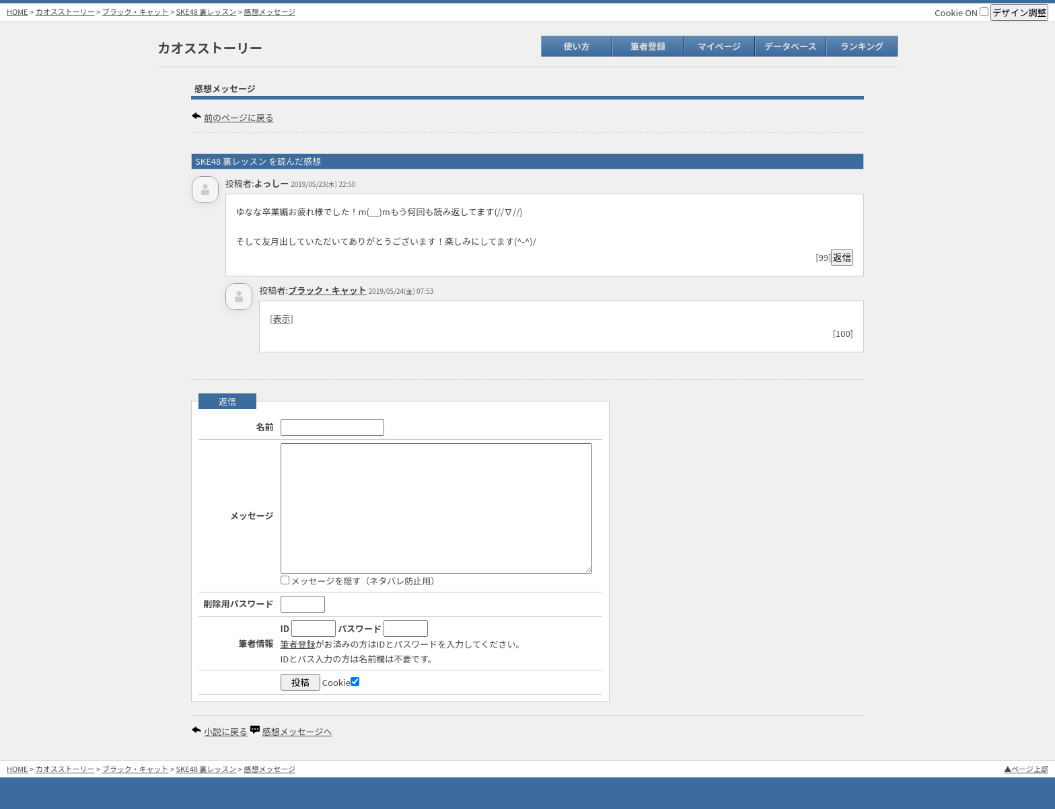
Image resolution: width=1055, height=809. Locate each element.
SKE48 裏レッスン (206, 11)
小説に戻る (226, 731)
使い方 (576, 46)
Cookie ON (961, 12)
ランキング (862, 46)
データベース (790, 46)
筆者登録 (647, 46)
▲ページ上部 (1026, 768)
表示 (281, 318)
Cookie (340, 682)
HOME (17, 11)
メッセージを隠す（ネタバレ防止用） (360, 580)
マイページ (719, 46)
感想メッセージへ (297, 731)
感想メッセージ (269, 11)
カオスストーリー (65, 11)
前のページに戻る (239, 117)
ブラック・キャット (135, 11)
